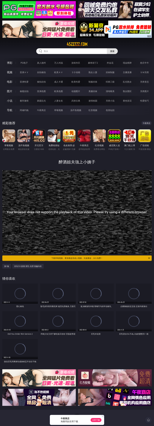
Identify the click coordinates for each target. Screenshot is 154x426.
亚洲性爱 (24, 81)
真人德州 (41, 62)
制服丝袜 (93, 81)
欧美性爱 (75, 81)
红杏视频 (93, 110)
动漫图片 (75, 91)
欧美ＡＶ (58, 72)
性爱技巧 (144, 100)
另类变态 (144, 81)
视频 (9, 72)
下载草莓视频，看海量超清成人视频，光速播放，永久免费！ (100, 258)
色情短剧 (110, 110)
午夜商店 (41, 110)
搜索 (112, 51)
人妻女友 (58, 100)
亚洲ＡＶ (24, 72)
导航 (9, 110)
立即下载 (96, 420)
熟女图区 (127, 91)
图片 (9, 91)
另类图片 (144, 91)
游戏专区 (75, 62)
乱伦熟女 (127, 81)
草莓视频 (58, 110)
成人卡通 (58, 81)
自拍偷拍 (41, 72)
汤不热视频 (75, 110)
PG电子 (24, 62)
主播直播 (127, 72)
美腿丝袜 (93, 91)
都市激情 (24, 100)
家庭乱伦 (41, 100)
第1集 (6, 266)
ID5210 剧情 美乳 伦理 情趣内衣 (28, 266)
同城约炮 (24, 110)
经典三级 (110, 81)
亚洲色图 (41, 91)
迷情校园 (93, 100)
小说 (9, 100)
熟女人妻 (93, 72)
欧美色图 (58, 91)
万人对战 (58, 62)
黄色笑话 (127, 100)
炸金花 (110, 62)
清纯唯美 (110, 91)
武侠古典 (75, 100)
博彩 (9, 63)
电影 (9, 82)
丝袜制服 (110, 72)
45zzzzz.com (77, 44)
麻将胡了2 (93, 62)
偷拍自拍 (41, 81)
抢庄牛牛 (144, 62)
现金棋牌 (127, 62)
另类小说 (110, 100)
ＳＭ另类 (144, 72)
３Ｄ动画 (75, 72)
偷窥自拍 (24, 91)
